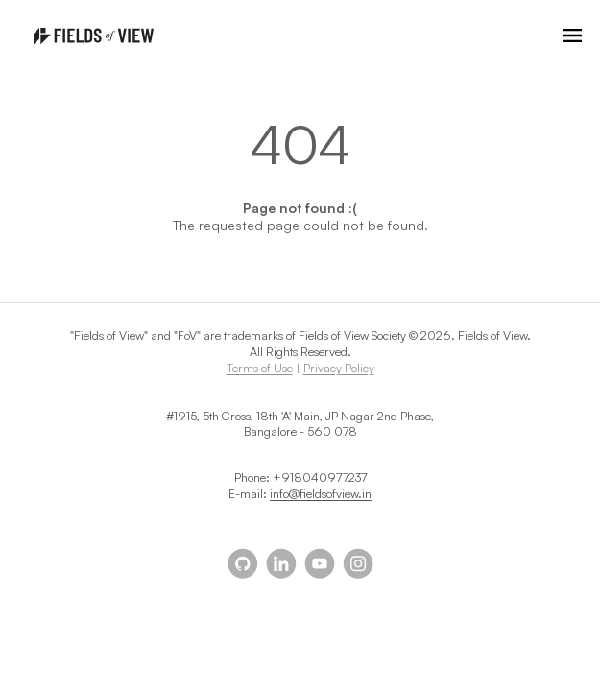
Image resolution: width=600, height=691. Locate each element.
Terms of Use (260, 367)
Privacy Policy (338, 367)
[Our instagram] (358, 563)
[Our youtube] (319, 563)
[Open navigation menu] (572, 35)
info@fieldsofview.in (321, 493)
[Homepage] (94, 36)
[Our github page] (243, 563)
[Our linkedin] (281, 563)
